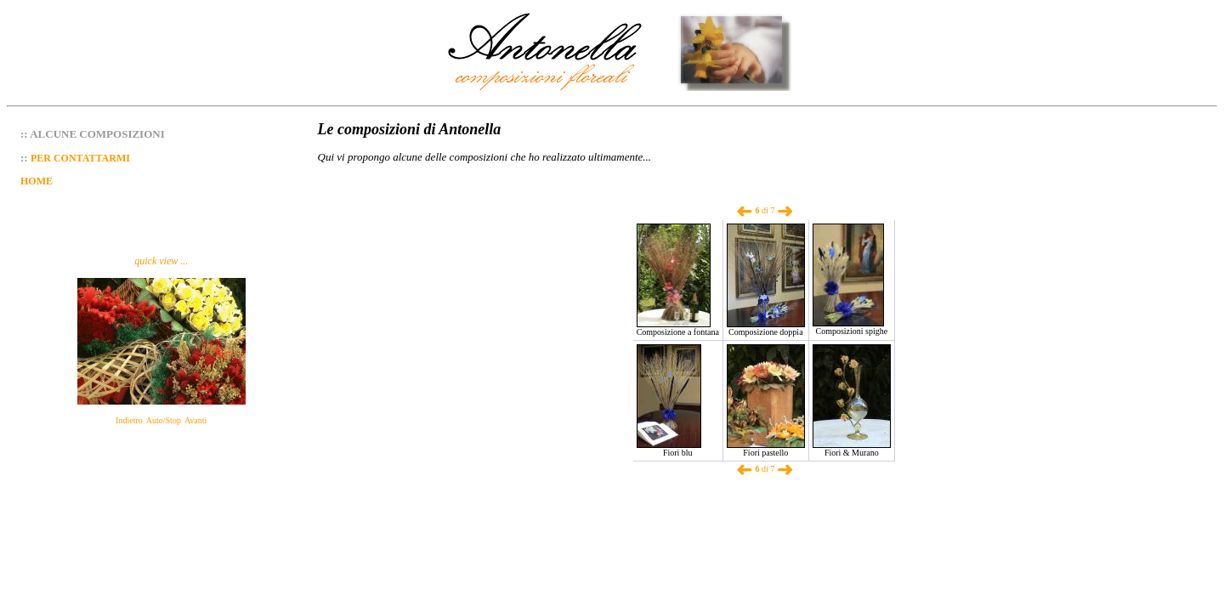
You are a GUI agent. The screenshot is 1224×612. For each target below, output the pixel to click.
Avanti (195, 420)
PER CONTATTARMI (80, 158)
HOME (36, 181)
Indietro (129, 420)
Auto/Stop (163, 420)
